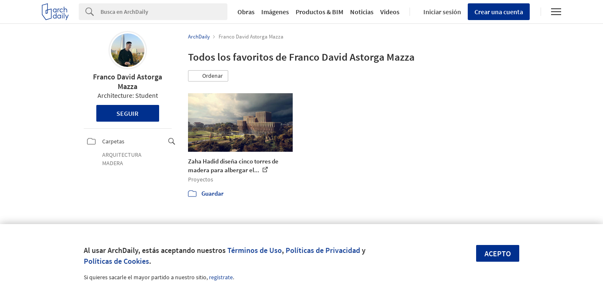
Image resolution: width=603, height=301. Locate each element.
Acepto (497, 253)
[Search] (163, 11)
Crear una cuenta (498, 12)
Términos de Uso (254, 250)
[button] (208, 76)
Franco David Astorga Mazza (127, 81)
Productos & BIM (319, 11)
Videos (389, 11)
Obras (246, 11)
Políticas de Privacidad (323, 250)
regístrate (221, 277)
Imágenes (275, 11)
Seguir (127, 113)
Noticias (362, 11)
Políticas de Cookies (116, 261)
